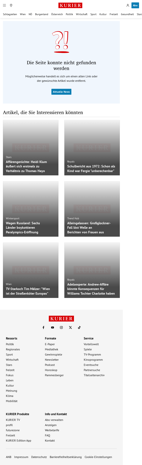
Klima (9, 396)
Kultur (103, 14)
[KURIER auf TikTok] (79, 327)
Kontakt (50, 440)
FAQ (47, 435)
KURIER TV (13, 420)
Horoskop (51, 370)
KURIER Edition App (18, 440)
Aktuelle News (61, 91)
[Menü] (4, 5)
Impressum (21, 457)
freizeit (10, 370)
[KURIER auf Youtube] (52, 327)
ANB (8, 457)
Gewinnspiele (53, 354)
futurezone (13, 430)
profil (9, 425)
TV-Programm (92, 354)
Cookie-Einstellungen (98, 457)
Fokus (9, 375)
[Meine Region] (11, 5)
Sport (93, 14)
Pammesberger (54, 375)
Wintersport (12, 218)
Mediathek (51, 349)
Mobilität (11, 401)
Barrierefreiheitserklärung (66, 457)
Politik (69, 14)
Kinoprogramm (93, 359)
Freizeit (114, 14)
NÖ (30, 14)
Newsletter (52, 359)
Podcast (50, 365)
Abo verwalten (54, 420)
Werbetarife (52, 430)
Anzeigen (51, 425)
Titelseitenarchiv (94, 375)
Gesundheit (127, 14)
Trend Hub (73, 218)
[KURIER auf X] (70, 327)
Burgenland (41, 14)
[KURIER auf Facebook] (43, 327)
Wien (23, 14)
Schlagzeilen (10, 14)
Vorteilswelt (91, 344)
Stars (8, 156)
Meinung (11, 390)
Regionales (13, 349)
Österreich (57, 14)
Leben (9, 380)
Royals (71, 161)
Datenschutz (39, 457)
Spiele (88, 349)
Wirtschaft (81, 14)
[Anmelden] (128, 5)
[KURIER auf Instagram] (61, 327)
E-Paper (50, 344)
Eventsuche (91, 365)
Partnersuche (92, 370)
